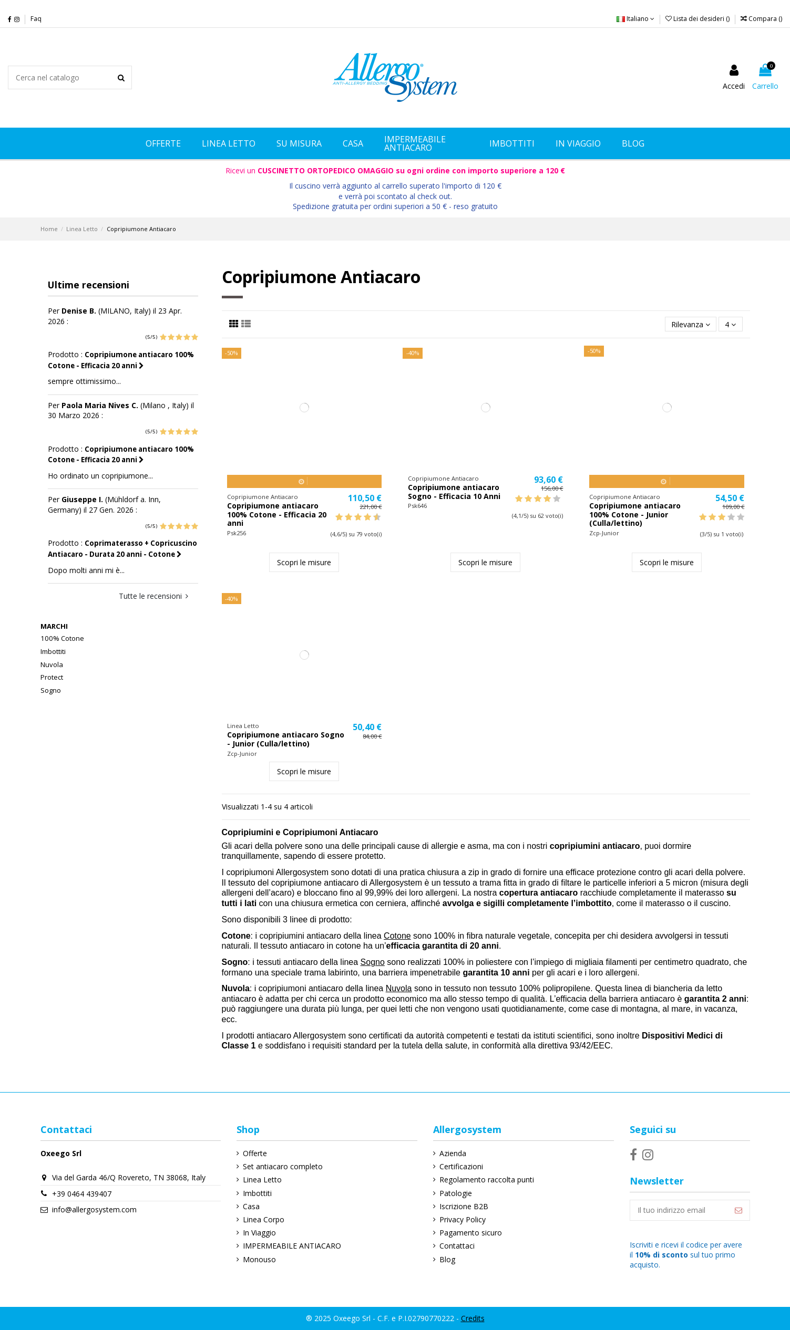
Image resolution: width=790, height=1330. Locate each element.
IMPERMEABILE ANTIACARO (292, 1246)
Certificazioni (461, 1166)
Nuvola (51, 664)
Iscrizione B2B (463, 1206)
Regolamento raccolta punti (486, 1179)
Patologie (455, 1193)
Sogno (50, 690)
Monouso (259, 1259)
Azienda (452, 1153)
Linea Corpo (263, 1219)
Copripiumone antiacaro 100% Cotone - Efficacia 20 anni (276, 514)
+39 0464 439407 (81, 1194)
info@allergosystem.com (94, 1209)
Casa (251, 1206)
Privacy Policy (462, 1219)
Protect (51, 677)
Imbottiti (53, 651)
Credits (473, 1318)
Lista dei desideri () (698, 18)
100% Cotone (62, 638)
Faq (36, 18)
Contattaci (457, 1246)
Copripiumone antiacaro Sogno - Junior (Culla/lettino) (285, 739)
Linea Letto (262, 1179)
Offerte (255, 1153)
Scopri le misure (304, 562)
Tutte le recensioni (153, 596)
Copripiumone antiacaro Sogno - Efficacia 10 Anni (454, 491)
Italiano (635, 18)
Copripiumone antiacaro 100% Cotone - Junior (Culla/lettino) (635, 514)
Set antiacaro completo (283, 1166)
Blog (447, 1259)
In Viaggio (259, 1233)
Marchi (54, 626)
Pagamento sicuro (470, 1233)
